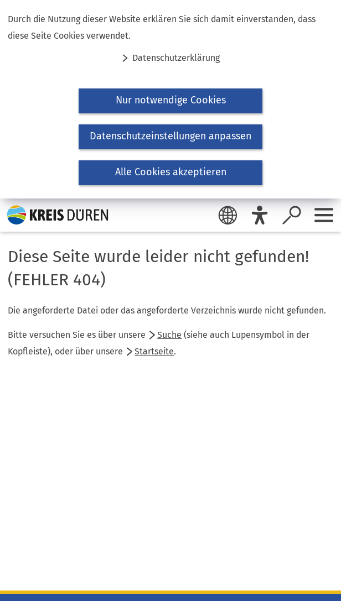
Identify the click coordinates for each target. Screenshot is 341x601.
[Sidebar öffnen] (324, 215)
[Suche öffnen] (292, 215)
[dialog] (170, 99)
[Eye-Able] (259, 215)
